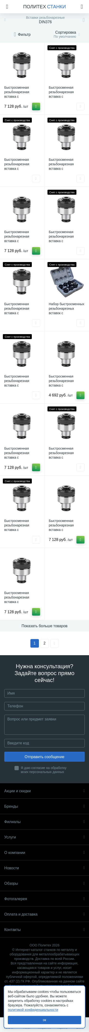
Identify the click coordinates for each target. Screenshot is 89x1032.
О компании (44, 853)
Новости (44, 868)
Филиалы (44, 822)
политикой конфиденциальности (33, 1010)
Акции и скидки (44, 791)
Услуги (44, 837)
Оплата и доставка (44, 914)
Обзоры (44, 883)
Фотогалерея (44, 899)
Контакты (44, 930)
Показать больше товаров (45, 626)
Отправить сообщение (44, 757)
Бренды (44, 806)
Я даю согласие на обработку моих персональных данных (44, 770)
